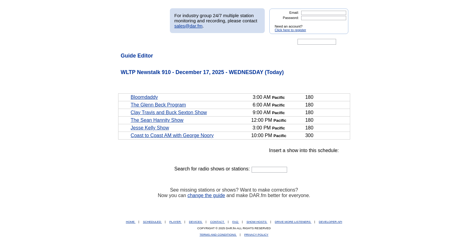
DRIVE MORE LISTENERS (293, 221)
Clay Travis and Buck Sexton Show (169, 112)
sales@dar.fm (188, 25)
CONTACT (217, 221)
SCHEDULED (152, 221)
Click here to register (290, 30)
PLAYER (175, 221)
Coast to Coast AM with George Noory (172, 135)
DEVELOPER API (330, 221)
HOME (130, 221)
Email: (294, 12)
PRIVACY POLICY (256, 234)
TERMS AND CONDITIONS (218, 234)
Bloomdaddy (144, 97)
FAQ (235, 221)
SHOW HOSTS (256, 221)
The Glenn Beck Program (158, 104)
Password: (291, 18)
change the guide (206, 195)
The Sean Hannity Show (157, 120)
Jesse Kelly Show (150, 127)
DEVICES (196, 221)
